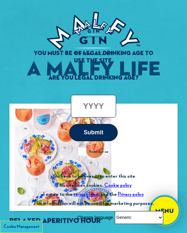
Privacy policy (131, 194)
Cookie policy (117, 185)
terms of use (86, 194)
